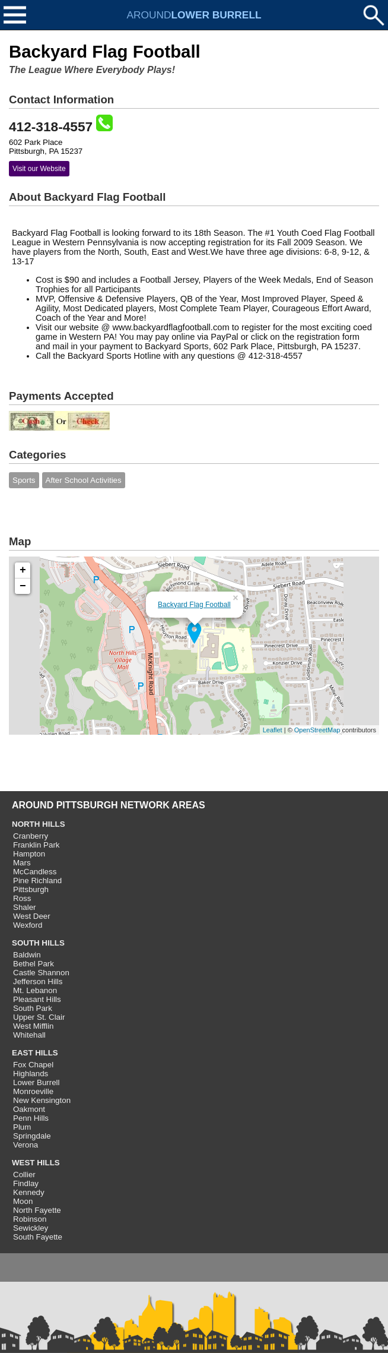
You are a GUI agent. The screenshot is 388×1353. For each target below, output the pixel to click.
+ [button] (23, 570)
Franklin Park (36, 844)
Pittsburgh (31, 889)
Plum (22, 1127)
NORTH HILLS (38, 824)
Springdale (32, 1135)
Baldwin (27, 954)
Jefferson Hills (37, 981)
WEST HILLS (36, 1162)
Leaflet (272, 730)
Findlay (26, 1183)
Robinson (29, 1219)
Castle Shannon (41, 972)
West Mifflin (33, 1026)
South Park (32, 1008)
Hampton (29, 853)
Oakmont (29, 1109)
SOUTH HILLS (38, 942)
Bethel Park (33, 963)
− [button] (23, 586)
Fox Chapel (33, 1064)
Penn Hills (31, 1118)
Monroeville (33, 1091)
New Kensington (42, 1100)
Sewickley (30, 1228)
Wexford (27, 925)
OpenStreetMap (317, 730)
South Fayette (37, 1236)
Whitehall (29, 1034)
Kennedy (28, 1192)
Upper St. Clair (39, 1017)
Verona (25, 1144)
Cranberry (30, 836)
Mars (22, 862)
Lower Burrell (36, 1082)
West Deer (31, 916)
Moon (23, 1201)
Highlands (30, 1073)
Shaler (24, 907)
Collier (24, 1174)
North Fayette (37, 1210)
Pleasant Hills (37, 999)
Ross (22, 898)
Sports (24, 480)
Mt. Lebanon (35, 990)
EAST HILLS (35, 1052)
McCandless (34, 871)
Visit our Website (39, 169)
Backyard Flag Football (194, 604)
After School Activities (84, 480)
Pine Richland (37, 880)
